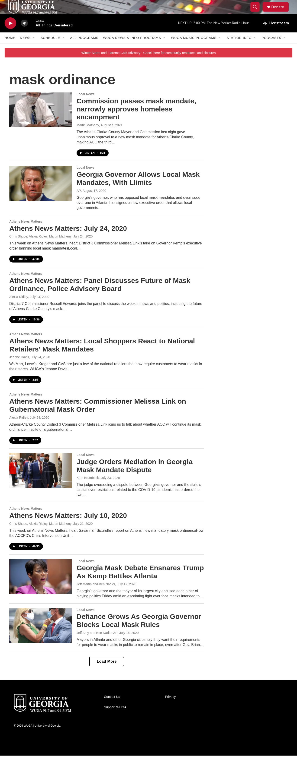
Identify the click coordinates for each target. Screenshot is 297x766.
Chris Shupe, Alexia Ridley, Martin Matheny (40, 247)
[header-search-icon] (257, 12)
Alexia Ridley (18, 307)
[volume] (24, 33)
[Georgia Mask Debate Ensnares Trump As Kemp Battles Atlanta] (40, 587)
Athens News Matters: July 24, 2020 (68, 239)
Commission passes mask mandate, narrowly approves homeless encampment (136, 119)
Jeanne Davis (19, 367)
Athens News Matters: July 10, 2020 (68, 526)
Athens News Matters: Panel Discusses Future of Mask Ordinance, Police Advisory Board (99, 295)
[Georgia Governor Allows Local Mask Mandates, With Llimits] (40, 193)
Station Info (239, 48)
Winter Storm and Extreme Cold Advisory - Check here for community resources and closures (148, 63)
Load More (106, 672)
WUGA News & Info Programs (132, 48)
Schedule (50, 48)
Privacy (170, 707)
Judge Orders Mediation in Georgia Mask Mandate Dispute (135, 476)
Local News (85, 104)
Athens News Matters (25, 232)
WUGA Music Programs (193, 48)
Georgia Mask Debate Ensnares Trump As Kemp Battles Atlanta (140, 582)
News (25, 48)
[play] (10, 33)
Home (10, 48)
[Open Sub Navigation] (34, 48)
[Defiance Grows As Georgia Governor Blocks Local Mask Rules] (40, 636)
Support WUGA (115, 717)
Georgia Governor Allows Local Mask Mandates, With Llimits (138, 189)
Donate (280, 12)
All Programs (84, 48)
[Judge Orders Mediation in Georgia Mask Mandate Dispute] (40, 481)
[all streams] (275, 33)
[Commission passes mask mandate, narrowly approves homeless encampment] (40, 120)
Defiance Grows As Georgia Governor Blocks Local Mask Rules (139, 631)
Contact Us (112, 707)
